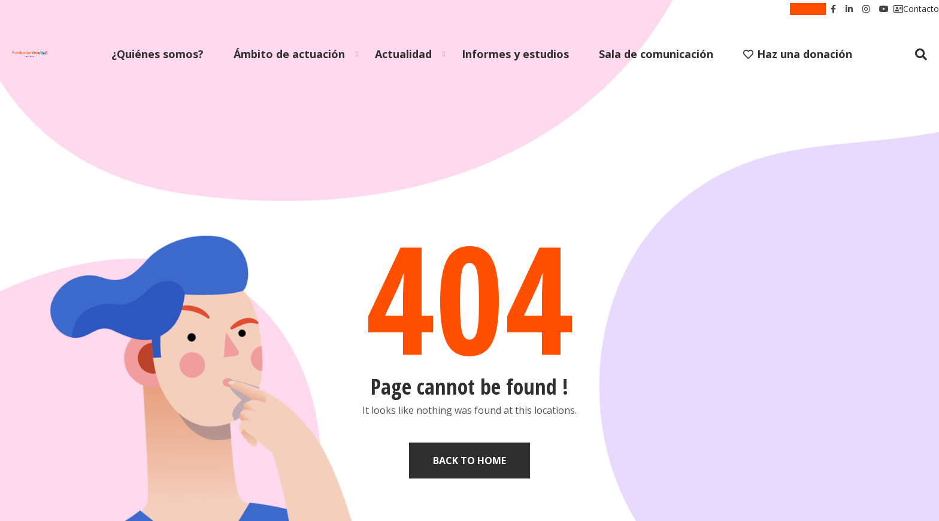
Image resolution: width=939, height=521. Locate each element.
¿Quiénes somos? (157, 54)
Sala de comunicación (656, 54)
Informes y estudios (515, 54)
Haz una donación (797, 54)
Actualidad (403, 54)
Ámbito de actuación (289, 54)
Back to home (469, 460)
